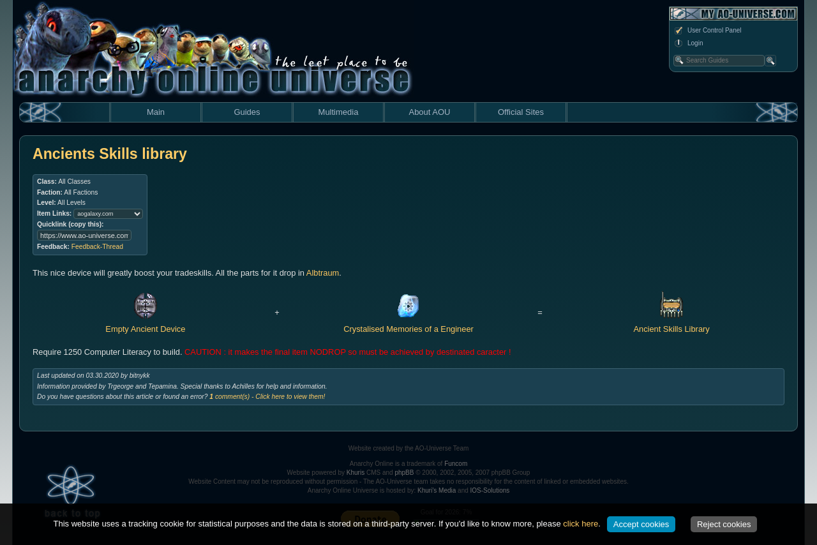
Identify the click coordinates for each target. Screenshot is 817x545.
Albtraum (322, 273)
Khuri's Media (436, 490)
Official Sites (521, 112)
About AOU (429, 112)
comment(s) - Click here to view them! (267, 396)
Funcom (455, 463)
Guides (247, 112)
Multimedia (339, 112)
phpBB (404, 472)
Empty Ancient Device (145, 323)
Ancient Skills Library (671, 323)
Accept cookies (641, 524)
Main (156, 112)
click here (580, 523)
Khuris (355, 472)
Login (688, 43)
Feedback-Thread (97, 246)
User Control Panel (707, 30)
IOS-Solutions (490, 490)
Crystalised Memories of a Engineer (408, 323)
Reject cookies (724, 524)
